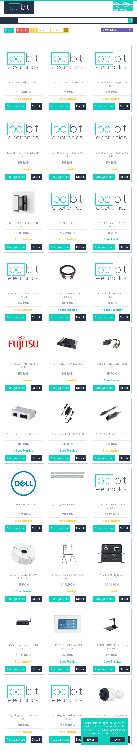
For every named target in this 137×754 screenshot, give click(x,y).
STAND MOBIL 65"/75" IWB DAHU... (67, 576)
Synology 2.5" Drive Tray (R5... (23, 717)
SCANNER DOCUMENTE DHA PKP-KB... (112, 646)
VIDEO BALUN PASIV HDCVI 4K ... (112, 365)
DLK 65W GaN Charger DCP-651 (23, 154)
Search (130, 20)
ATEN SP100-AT (68, 223)
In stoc (9, 30)
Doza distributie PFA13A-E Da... (111, 295)
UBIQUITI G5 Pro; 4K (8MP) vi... (111, 715)
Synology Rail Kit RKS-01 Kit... (67, 504)
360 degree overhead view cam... (67, 717)
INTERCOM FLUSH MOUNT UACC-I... (23, 224)
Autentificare (120, 10)
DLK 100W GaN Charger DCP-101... (111, 84)
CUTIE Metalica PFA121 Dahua (112, 224)
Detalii (36, 106)
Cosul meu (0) (121, 3)
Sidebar (2, 380)
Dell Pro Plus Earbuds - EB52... (23, 82)
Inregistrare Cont (123, 6)
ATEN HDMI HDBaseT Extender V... (112, 576)
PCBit (19, 7)
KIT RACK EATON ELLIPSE (67, 363)
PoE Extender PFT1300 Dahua (23, 434)
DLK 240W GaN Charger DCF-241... (67, 84)
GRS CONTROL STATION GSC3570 (68, 646)
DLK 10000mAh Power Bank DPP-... (68, 154)
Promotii (22, 30)
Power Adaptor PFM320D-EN (67, 434)
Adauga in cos (16, 106)
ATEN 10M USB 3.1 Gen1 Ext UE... (112, 435)
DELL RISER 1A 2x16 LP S (23, 504)
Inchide (118, 740)
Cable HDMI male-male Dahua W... (68, 295)
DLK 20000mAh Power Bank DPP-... (112, 154)
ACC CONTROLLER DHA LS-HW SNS (23, 295)
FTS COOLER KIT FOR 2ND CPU (23, 365)
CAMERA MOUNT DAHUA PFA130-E (23, 576)
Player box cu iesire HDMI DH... (23, 646)
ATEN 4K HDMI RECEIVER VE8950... (111, 506)
